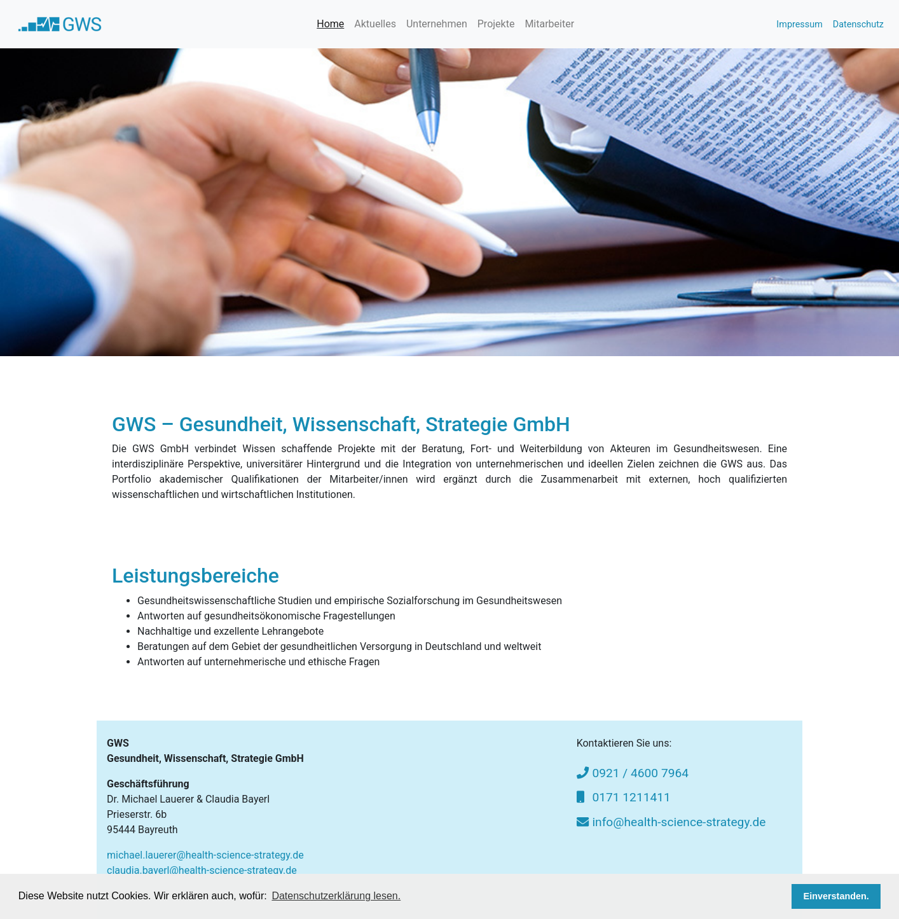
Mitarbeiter (549, 24)
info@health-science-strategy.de (671, 822)
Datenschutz (858, 24)
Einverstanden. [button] (836, 896)
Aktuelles (375, 24)
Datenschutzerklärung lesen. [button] (336, 895)
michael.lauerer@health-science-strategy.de (205, 855)
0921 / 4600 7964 (633, 773)
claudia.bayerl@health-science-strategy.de (202, 870)
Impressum (799, 24)
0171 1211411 (624, 797)
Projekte (496, 24)
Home (330, 24)
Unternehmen (436, 24)
